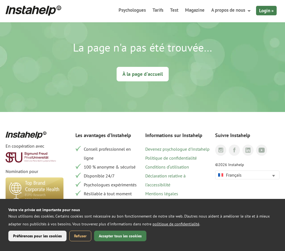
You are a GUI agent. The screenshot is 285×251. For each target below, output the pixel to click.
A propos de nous (228, 10)
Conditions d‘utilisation (167, 167)
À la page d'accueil (142, 74)
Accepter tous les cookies (120, 235)
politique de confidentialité (176, 223)
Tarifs (158, 10)
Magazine (195, 10)
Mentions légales (161, 193)
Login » (266, 11)
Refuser (80, 235)
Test (174, 10)
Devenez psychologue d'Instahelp (177, 149)
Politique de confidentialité (171, 158)
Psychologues (132, 10)
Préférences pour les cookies (37, 235)
